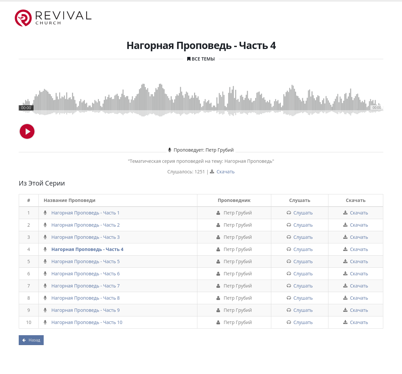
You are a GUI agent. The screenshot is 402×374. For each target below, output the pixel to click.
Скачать (226, 171)
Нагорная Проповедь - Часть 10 (87, 322)
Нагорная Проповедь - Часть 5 (86, 261)
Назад (31, 340)
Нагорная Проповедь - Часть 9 (86, 310)
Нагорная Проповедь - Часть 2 (86, 225)
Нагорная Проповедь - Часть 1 (86, 213)
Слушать (303, 213)
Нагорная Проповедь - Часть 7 (86, 286)
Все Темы (203, 59)
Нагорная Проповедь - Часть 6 (86, 273)
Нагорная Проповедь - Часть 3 (86, 237)
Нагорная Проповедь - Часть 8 (86, 298)
